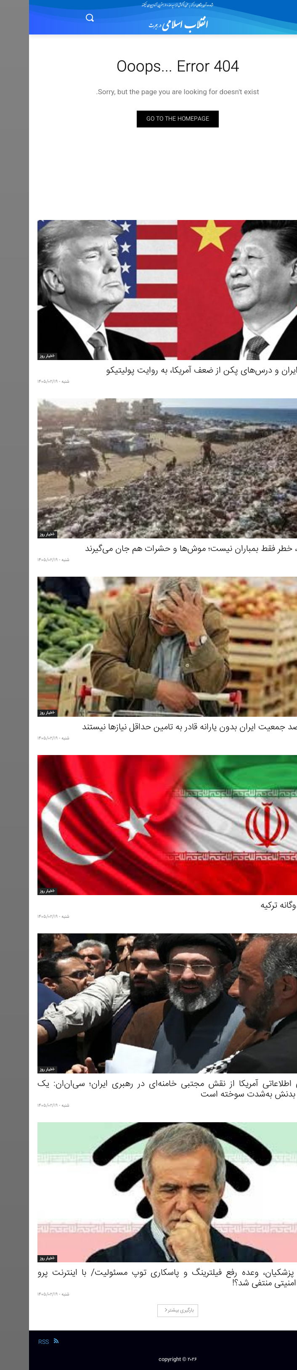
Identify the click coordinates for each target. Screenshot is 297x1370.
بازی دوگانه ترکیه (260, 906)
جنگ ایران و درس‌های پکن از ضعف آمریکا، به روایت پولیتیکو (183, 371)
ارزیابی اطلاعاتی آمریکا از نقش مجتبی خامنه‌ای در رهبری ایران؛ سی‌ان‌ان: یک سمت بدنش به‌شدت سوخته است (148, 1089)
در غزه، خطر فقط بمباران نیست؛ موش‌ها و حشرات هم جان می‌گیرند (172, 549)
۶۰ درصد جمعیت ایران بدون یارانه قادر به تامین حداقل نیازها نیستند (171, 727)
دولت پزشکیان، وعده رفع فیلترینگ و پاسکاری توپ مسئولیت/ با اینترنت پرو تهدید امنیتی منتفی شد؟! (148, 1278)
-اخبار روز (18, 356)
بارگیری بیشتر (149, 1310)
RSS (14, 1342)
